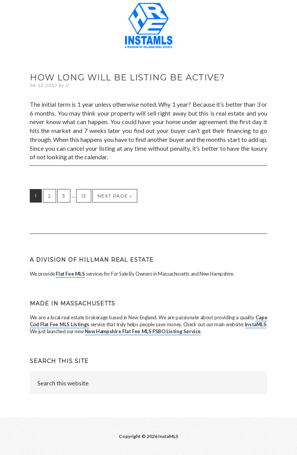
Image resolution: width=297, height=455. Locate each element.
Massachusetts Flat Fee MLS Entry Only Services (148, 29)
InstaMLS (255, 324)
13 (83, 196)
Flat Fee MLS (70, 274)
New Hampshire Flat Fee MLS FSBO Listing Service (143, 331)
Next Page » (114, 196)
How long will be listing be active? (127, 77)
